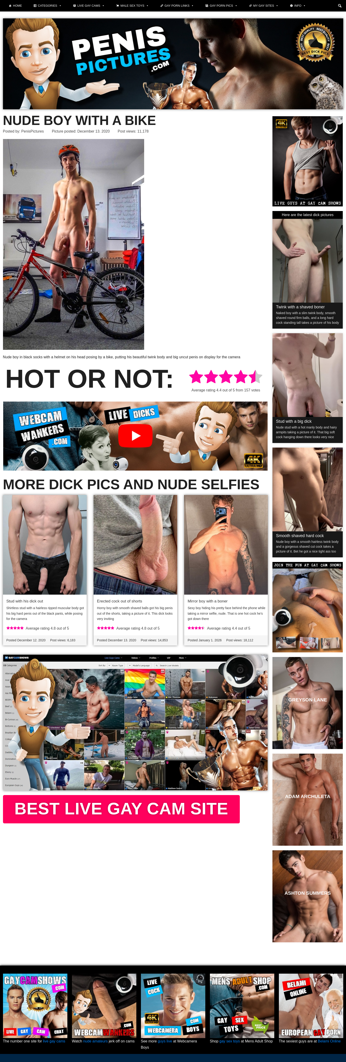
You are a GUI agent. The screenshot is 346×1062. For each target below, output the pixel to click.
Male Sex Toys (134, 6)
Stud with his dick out (24, 601)
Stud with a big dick (294, 421)
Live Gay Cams (91, 6)
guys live (165, 1041)
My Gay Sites (265, 6)
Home (17, 5)
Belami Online (329, 1041)
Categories (50, 6)
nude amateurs (95, 1041)
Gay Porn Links (179, 6)
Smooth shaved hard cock (300, 535)
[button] (339, 5)
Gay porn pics (223, 6)
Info (300, 6)
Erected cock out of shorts (119, 601)
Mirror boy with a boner (208, 601)
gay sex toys (229, 1041)
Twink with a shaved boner (300, 307)
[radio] (196, 377)
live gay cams (54, 1041)
